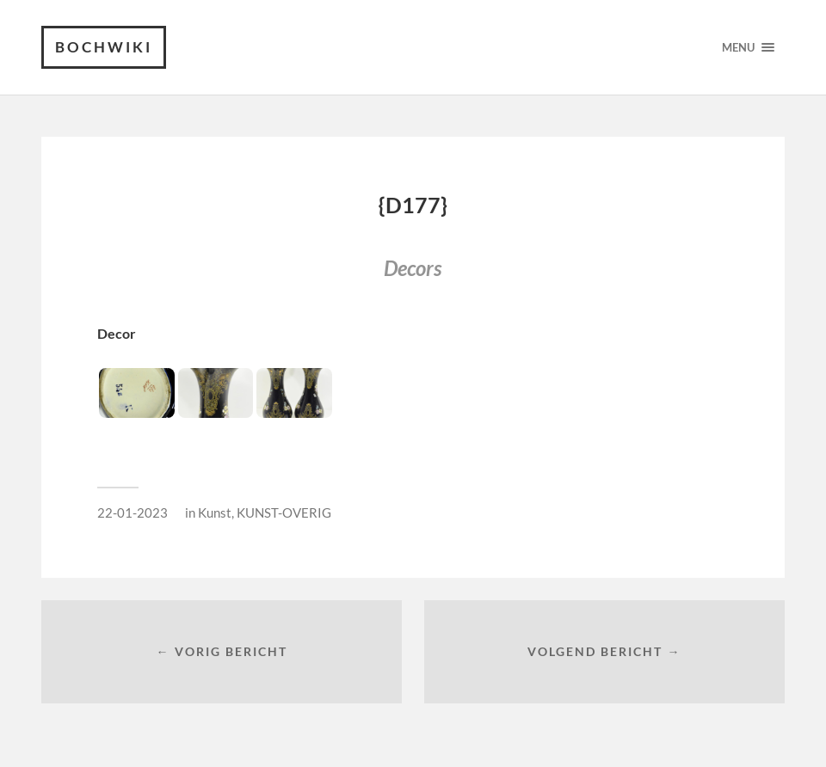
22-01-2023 (132, 512)
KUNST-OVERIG (284, 512)
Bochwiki (103, 47)
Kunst (214, 512)
